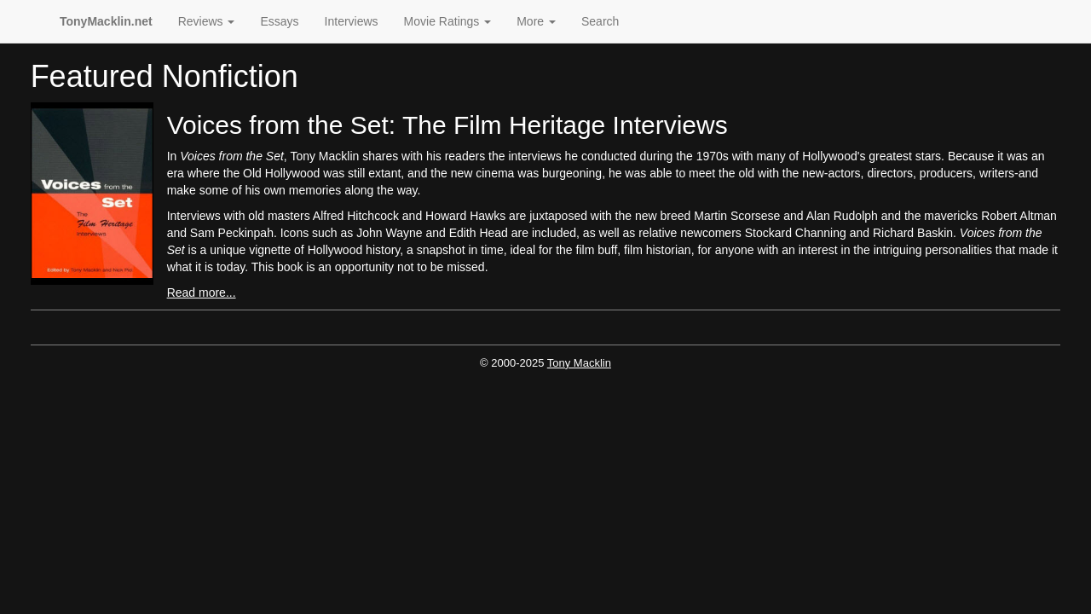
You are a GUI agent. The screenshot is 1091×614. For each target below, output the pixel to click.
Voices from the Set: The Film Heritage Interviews (447, 125)
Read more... (201, 292)
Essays (279, 21)
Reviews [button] (206, 21)
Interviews (351, 21)
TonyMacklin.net (106, 21)
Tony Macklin (579, 362)
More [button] (536, 21)
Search (600, 21)
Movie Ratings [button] (448, 21)
